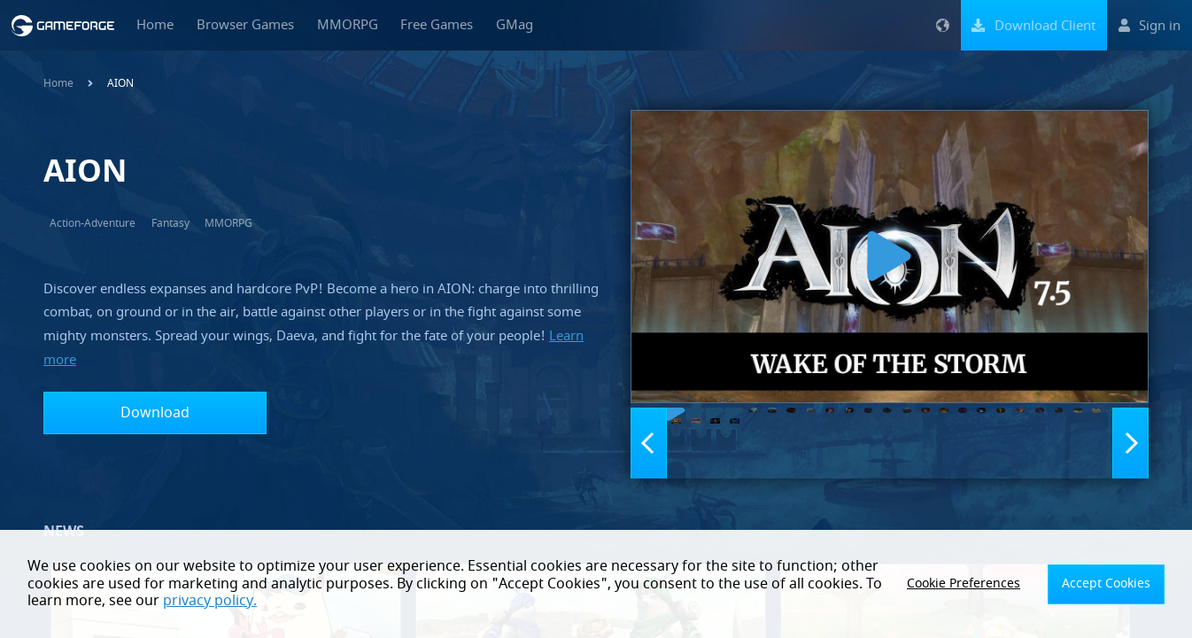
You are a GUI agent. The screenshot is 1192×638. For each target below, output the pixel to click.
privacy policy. (172, 600)
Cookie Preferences (985, 584)
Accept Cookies (1112, 584)
